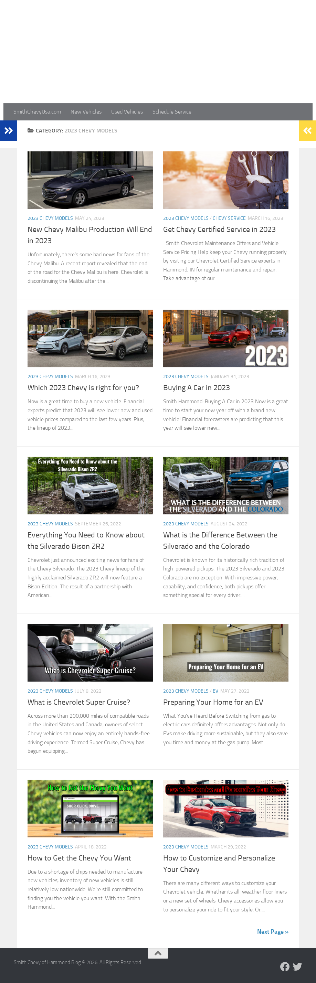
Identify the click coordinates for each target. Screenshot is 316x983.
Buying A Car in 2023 (196, 387)
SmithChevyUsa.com (37, 111)
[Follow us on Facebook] (285, 967)
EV (215, 691)
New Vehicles (86, 111)
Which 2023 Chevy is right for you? (83, 387)
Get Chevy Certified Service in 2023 (219, 229)
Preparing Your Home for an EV (213, 702)
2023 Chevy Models (50, 218)
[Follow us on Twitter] (297, 967)
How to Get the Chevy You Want (79, 858)
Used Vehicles (127, 111)
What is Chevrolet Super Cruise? (79, 702)
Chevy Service (229, 218)
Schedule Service (171, 111)
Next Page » (272, 932)
